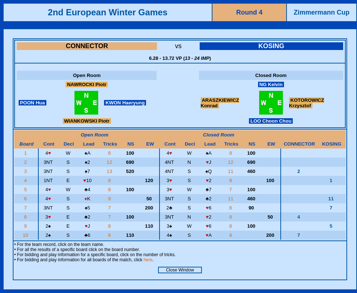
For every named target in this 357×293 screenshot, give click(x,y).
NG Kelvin (271, 84)
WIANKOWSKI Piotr (87, 121)
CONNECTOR (87, 46)
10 (26, 235)
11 (231, 171)
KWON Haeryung (125, 102)
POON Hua (32, 102)
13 (110, 171)
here (147, 259)
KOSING (271, 46)
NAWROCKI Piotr (87, 84)
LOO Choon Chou (271, 121)
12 (110, 162)
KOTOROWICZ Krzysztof (306, 102)
